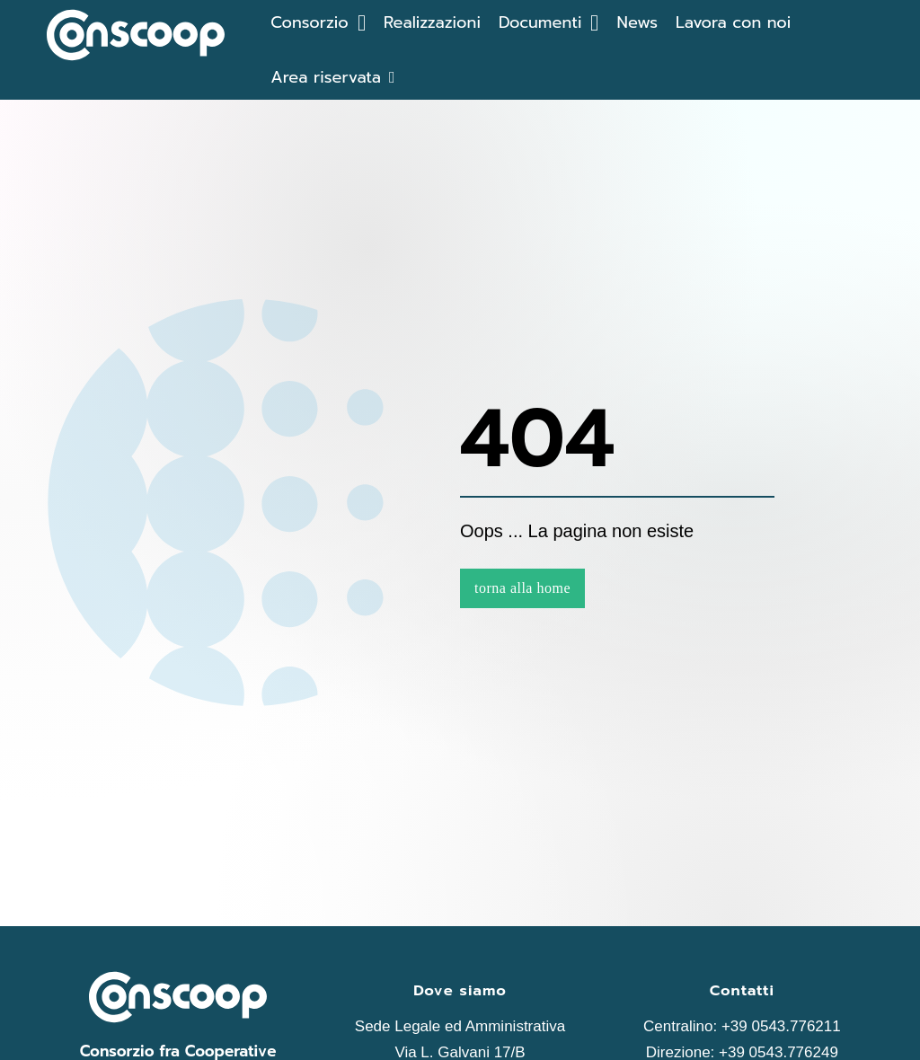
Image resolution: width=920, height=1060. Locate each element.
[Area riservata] (332, 78)
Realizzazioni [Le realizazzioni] (432, 22)
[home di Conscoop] (136, 39)
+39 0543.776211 (781, 1026)
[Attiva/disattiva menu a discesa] (362, 23)
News (637, 22)
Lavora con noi (733, 22)
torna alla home (522, 588)
